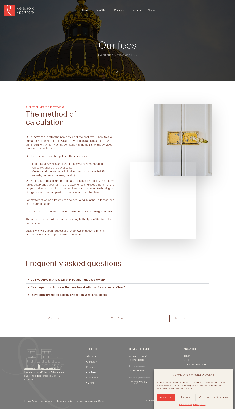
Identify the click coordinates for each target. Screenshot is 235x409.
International (93, 377)
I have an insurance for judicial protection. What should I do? (69, 294)
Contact (152, 10)
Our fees (91, 372)
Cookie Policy (185, 405)
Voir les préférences (213, 397)
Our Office (101, 10)
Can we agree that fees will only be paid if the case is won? (68, 279)
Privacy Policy (199, 405)
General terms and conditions (90, 401)
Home (85, 10)
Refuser (186, 397)
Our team (119, 10)
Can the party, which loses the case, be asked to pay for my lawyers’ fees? (78, 287)
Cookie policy (47, 401)
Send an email (136, 370)
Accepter (166, 397)
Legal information (65, 401)
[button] (227, 10)
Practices (136, 10)
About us (91, 356)
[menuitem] (186, 356)
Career (90, 383)
